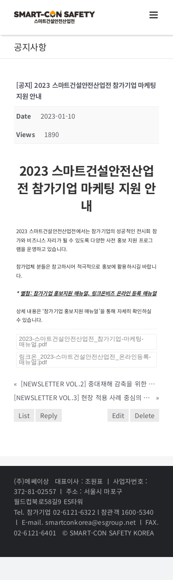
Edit (118, 415)
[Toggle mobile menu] (154, 15)
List (24, 415)
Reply (48, 415)
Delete (145, 415)
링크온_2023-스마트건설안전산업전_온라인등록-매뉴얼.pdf (85, 359)
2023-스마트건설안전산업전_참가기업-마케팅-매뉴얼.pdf (81, 341)
